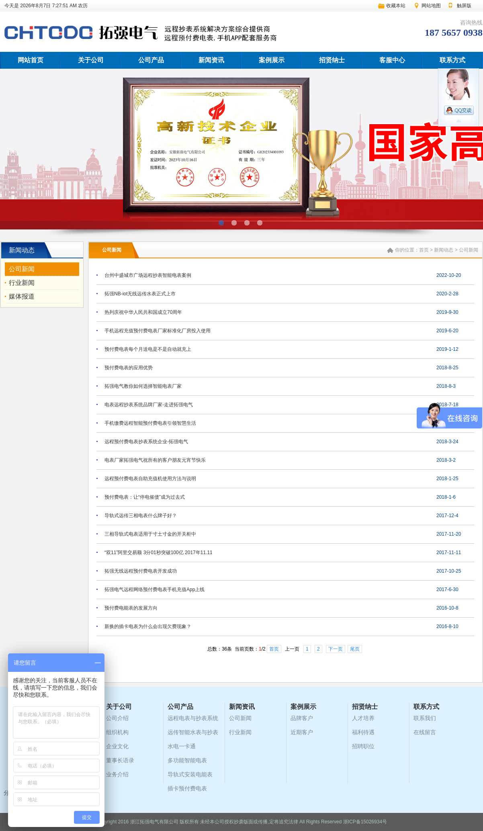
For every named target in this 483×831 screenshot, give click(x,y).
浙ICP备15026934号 (365, 822)
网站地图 (431, 5)
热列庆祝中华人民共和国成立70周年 (143, 312)
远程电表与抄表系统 (193, 718)
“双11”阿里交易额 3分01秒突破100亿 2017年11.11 (158, 552)
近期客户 (302, 732)
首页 (424, 250)
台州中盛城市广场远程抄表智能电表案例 (147, 275)
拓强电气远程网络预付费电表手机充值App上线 (154, 589)
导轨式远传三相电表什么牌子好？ (140, 515)
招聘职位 (363, 746)
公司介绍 (117, 718)
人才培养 (363, 718)
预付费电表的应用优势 (128, 367)
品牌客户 (302, 718)
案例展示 (271, 60)
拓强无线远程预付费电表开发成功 (140, 571)
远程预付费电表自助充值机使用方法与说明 (150, 478)
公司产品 (151, 60)
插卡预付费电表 (187, 788)
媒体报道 (22, 296)
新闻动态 (443, 250)
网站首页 (30, 60)
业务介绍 (117, 774)
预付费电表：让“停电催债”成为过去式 (144, 497)
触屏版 (464, 5)
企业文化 (117, 746)
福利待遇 (363, 732)
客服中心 (392, 60)
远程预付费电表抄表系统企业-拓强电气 (146, 441)
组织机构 (117, 732)
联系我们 (424, 718)
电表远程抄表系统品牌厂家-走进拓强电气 (148, 404)
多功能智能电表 (187, 760)
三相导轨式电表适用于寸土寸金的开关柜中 (150, 534)
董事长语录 (120, 760)
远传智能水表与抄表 (193, 732)
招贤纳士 (332, 60)
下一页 (335, 649)
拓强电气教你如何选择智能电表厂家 (143, 386)
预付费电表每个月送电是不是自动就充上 (147, 349)
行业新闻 (22, 282)
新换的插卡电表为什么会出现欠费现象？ (147, 626)
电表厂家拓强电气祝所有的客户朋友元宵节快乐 (155, 460)
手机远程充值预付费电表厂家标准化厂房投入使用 (157, 331)
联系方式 (452, 60)
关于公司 (91, 60)
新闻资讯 (211, 60)
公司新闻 (22, 269)
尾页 (355, 649)
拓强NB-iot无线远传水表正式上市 (140, 294)
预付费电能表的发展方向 (131, 608)
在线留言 (424, 732)
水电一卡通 (182, 746)
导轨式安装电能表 (190, 774)
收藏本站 (395, 5)
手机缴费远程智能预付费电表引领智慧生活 (150, 423)
